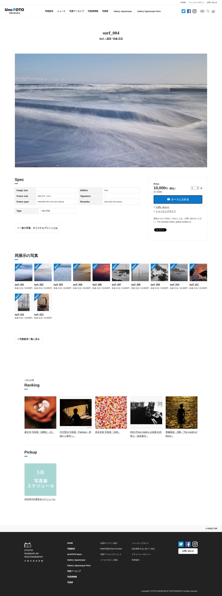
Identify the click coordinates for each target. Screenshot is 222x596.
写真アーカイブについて (110, 554)
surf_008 (136, 284)
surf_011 (194, 284)
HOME (183, 2)
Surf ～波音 (105, 38)
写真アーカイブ (76, 11)
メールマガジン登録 (109, 560)
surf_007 (116, 284)
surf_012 (19, 314)
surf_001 (19, 284)
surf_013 (38, 314)
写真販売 (49, 11)
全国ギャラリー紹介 (109, 543)
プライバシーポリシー (141, 554)
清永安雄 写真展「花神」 (107, 432)
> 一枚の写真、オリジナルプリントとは (37, 228)
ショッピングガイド (196, 2)
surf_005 (77, 284)
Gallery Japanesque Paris (149, 11)
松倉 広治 (118, 38)
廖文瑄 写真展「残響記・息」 (39, 432)
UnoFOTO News (74, 554)
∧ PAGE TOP (211, 528)
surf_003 (58, 284)
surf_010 (174, 284)
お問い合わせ (212, 2)
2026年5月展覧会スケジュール (39, 499)
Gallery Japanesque (123, 11)
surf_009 (155, 284)
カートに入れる (178, 199)
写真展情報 (93, 11)
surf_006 (97, 284)
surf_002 (38, 284)
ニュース (61, 11)
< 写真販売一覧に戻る (28, 339)
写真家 (105, 11)
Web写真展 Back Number (111, 549)
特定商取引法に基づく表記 (143, 549)
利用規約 (135, 560)
